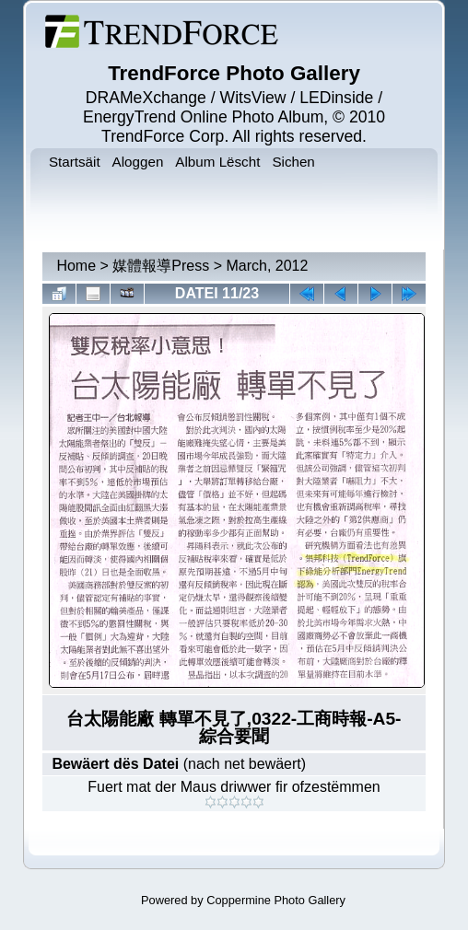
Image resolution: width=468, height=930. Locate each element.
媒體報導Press (160, 265)
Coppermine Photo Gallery (275, 900)
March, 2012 (267, 265)
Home (76, 265)
